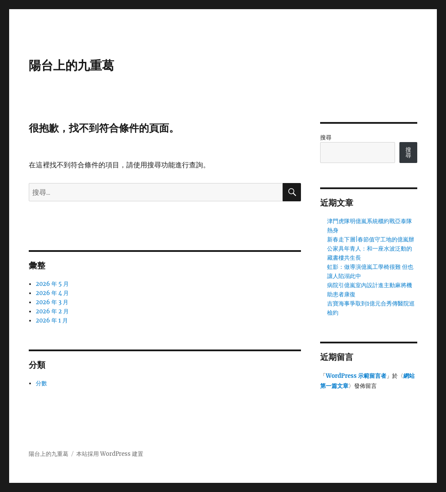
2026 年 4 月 (52, 293)
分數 (41, 383)
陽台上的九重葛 (71, 65)
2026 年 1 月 (52, 320)
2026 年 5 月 (52, 284)
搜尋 (325, 137)
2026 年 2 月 (52, 311)
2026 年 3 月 (52, 302)
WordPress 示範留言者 (356, 376)
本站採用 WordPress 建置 (109, 454)
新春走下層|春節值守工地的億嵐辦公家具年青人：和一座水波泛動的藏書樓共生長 (370, 248)
